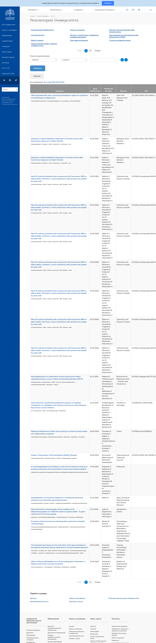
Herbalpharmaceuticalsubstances (65, 504)
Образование (7, 36)
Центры (35, 599)
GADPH (55, 383)
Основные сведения (36, 631)
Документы (33, 633)
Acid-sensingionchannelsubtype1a (41, 437)
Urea (71, 145)
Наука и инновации (9, 31)
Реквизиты (116, 641)
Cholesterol (46, 145)
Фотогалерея (96, 632)
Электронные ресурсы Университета (125, 599)
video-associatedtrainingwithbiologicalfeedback (69, 554)
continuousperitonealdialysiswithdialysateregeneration (46, 527)
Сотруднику (79, 10)
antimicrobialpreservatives (39, 459)
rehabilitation (36, 554)
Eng (150, 10)
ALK (33, 411)
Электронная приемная (120, 627)
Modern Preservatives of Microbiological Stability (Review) (55, 456)
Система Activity (39, 36)
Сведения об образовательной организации (36, 621)
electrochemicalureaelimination (79, 527)
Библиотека (96, 635)
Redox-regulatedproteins (70, 383)
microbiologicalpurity (68, 459)
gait (47, 551)
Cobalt (51, 145)
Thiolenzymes (51, 385)
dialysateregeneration (65, 527)
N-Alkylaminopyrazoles (63, 518)
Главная (34, 16)
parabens (76, 459)
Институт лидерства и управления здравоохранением (86, 37)
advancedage (36, 551)
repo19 (54, 16)
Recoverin (60, 383)
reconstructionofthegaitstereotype (79, 551)
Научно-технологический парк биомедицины (123, 32)
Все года (49, 83)
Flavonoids (47, 504)
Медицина (6, 47)
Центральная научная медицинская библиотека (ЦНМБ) (125, 37)
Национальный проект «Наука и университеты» (46, 45)
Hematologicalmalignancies (55, 101)
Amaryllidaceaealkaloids (38, 504)
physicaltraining (66, 567)
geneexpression (39, 411)
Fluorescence (57, 185)
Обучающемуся (57, 10)
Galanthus (53, 504)
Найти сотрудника (119, 638)
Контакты (5, 63)
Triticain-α (57, 385)
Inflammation (68, 437)
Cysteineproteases (48, 383)
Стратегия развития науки (121, 41)
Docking (51, 185)
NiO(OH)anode (81, 518)
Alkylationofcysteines (38, 383)
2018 (55, 83)
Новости (95, 627)
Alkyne (46, 185)
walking (83, 554)
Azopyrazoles (36, 518)
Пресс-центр (7, 52)
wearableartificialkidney (38, 530)
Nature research (39, 41)
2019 (59, 83)
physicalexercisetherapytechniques (61, 551)
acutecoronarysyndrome (39, 567)
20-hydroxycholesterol (38, 185)
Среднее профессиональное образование (56, 640)
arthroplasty (43, 551)
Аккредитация (7, 42)
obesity (51, 551)
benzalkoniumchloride (51, 459)
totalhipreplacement (52, 554)
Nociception (83, 437)
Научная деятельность (41, 602)
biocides (60, 459)
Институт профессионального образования (57, 629)
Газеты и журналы (79, 31)
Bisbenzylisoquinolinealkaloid (57, 437)
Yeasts (71, 185)
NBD (62, 185)
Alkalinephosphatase (38, 145)
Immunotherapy (67, 101)
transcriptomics (63, 411)
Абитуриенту (35, 10)
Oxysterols (66, 185)
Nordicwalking (58, 567)
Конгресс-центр (8, 58)
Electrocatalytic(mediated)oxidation (48, 518)
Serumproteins (65, 145)
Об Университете (8, 25)
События (95, 629)
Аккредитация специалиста (105, 10)
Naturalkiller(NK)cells (76, 101)
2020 (64, 83)
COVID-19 (5, 69)
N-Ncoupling (73, 518)
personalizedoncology (53, 411)
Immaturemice (57, 145)
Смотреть (107, 3)
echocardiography (49, 567)
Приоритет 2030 (8, 74)
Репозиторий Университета (44, 31)
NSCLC (45, 411)
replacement (43, 554)
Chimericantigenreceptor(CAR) (40, 101)
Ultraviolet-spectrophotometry (81, 504)
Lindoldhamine (75, 437)
